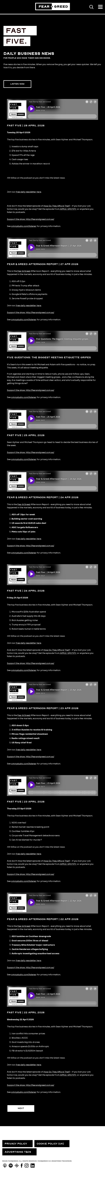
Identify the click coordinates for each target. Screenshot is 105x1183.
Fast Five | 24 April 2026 (25, 590)
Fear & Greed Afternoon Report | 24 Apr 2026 (42, 497)
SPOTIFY (71, 209)
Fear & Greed (23, 271)
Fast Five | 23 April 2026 (25, 801)
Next (21, 1108)
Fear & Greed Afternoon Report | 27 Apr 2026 (42, 264)
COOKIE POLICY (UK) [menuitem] (50, 1143)
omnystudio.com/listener (23, 226)
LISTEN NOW (17, 84)
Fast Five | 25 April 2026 (25, 435)
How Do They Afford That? (56, 206)
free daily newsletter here (28, 192)
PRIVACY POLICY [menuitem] (16, 1143)
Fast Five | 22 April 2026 (25, 1012)
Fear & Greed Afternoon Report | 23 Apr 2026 (42, 708)
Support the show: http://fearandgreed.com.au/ (30, 219)
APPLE (63, 209)
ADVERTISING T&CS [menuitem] (18, 1152)
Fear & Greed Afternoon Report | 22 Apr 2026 (42, 919)
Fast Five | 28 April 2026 (25, 125)
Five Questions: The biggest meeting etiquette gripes (49, 357)
